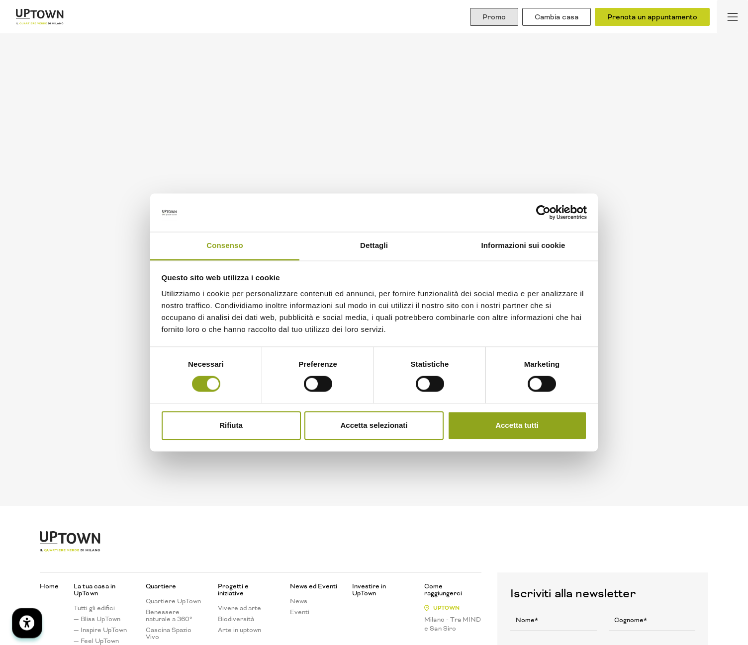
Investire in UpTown (369, 590)
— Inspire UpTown (100, 630)
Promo (494, 17)
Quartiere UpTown (173, 601)
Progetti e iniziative (233, 590)
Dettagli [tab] (374, 245)
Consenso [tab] (224, 245)
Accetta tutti (517, 425)
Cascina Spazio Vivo (168, 634)
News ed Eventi (313, 586)
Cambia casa (556, 17)
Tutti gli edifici (94, 608)
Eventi (299, 612)
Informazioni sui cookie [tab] (523, 245)
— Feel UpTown (96, 641)
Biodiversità (236, 619)
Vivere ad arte (239, 608)
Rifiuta (231, 425)
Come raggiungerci (443, 590)
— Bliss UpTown (97, 619)
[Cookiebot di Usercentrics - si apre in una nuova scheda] (543, 212)
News (298, 601)
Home (49, 586)
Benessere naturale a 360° (169, 616)
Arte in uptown (239, 630)
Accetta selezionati (373, 425)
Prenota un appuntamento (652, 17)
